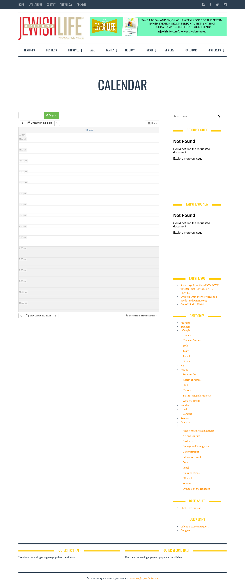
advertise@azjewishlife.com (144, 578)
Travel (186, 356)
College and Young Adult (196, 446)
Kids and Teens (191, 473)
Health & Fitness (192, 379)
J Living (187, 361)
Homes (187, 335)
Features (29, 50)
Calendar (191, 50)
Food (186, 462)
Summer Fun (190, 374)
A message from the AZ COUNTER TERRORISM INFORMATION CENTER (200, 289)
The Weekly (66, 4)
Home (21, 4)
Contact (51, 4)
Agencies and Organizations (198, 430)
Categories (32, 115)
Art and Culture (191, 436)
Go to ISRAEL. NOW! (192, 304)
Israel (149, 50)
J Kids (186, 385)
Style (185, 345)
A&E (92, 50)
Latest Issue (35, 4)
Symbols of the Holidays (196, 488)
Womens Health (191, 401)
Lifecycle (188, 478)
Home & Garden (192, 340)
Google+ (185, 530)
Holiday (130, 50)
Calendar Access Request (194, 526)
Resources (214, 50)
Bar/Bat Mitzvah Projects (197, 395)
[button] (141, 315)
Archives (81, 4)
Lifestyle (73, 50)
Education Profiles (193, 457)
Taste (186, 351)
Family (110, 50)
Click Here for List (191, 508)
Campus (187, 413)
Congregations (191, 451)
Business (51, 50)
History (187, 390)
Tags (51, 115)
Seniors (169, 50)
